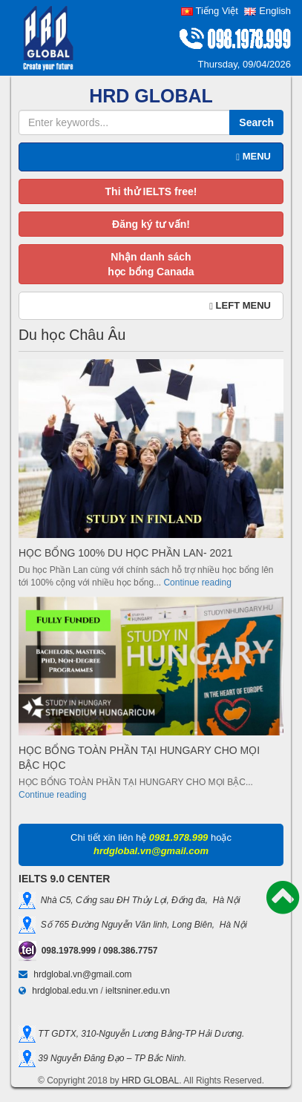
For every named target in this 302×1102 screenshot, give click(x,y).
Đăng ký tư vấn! (151, 224)
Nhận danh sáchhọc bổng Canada (151, 264)
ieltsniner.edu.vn (137, 990)
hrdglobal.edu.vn (65, 990)
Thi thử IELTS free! (151, 191)
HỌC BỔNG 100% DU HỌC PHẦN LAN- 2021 (126, 553)
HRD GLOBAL (150, 1080)
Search (256, 122)
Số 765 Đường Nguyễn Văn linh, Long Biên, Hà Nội (141, 924)
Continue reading (197, 582)
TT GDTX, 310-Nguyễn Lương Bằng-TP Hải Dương (139, 1033)
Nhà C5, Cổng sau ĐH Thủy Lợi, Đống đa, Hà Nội (138, 900)
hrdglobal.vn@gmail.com (82, 974)
